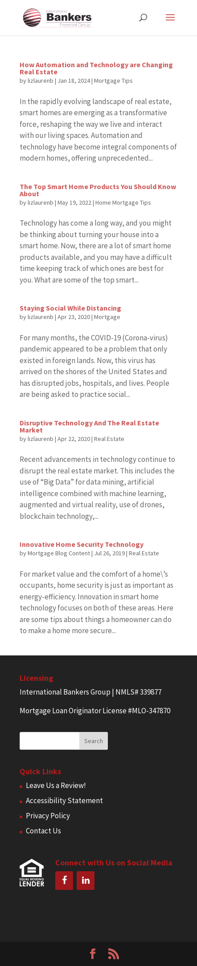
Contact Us (43, 831)
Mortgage (107, 317)
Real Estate (109, 439)
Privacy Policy (48, 815)
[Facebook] (64, 880)
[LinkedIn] (85, 880)
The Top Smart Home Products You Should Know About (98, 190)
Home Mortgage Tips (123, 202)
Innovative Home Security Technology (82, 544)
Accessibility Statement (64, 800)
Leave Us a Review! (56, 785)
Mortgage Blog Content (59, 553)
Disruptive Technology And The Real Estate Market (89, 426)
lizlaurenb (40, 81)
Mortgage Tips (113, 81)
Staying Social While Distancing (70, 307)
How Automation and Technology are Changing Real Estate (96, 68)
